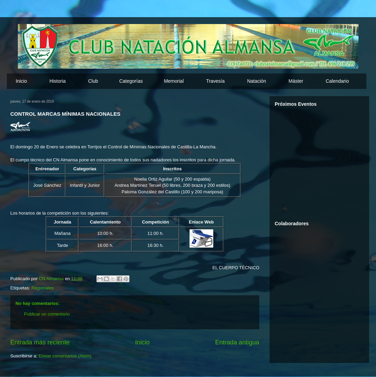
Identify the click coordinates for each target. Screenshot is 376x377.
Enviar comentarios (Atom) (64, 355)
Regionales (42, 287)
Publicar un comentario (47, 314)
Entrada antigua (237, 342)
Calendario (337, 81)
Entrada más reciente (40, 342)
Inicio (21, 81)
